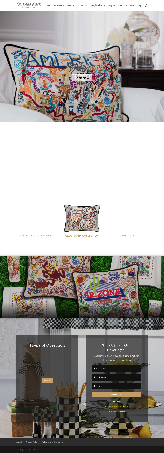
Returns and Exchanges (53, 442)
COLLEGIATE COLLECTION (35, 235)
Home (71, 5)
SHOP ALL (128, 235)
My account (116, 5)
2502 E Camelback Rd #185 (117, 406)
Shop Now (82, 78)
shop (47, 380)
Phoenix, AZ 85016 (116, 411)
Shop (81, 5)
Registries (97, 5)
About (19, 442)
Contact (131, 5)
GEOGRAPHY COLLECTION (82, 235)
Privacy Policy (32, 442)
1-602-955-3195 (55, 5)
